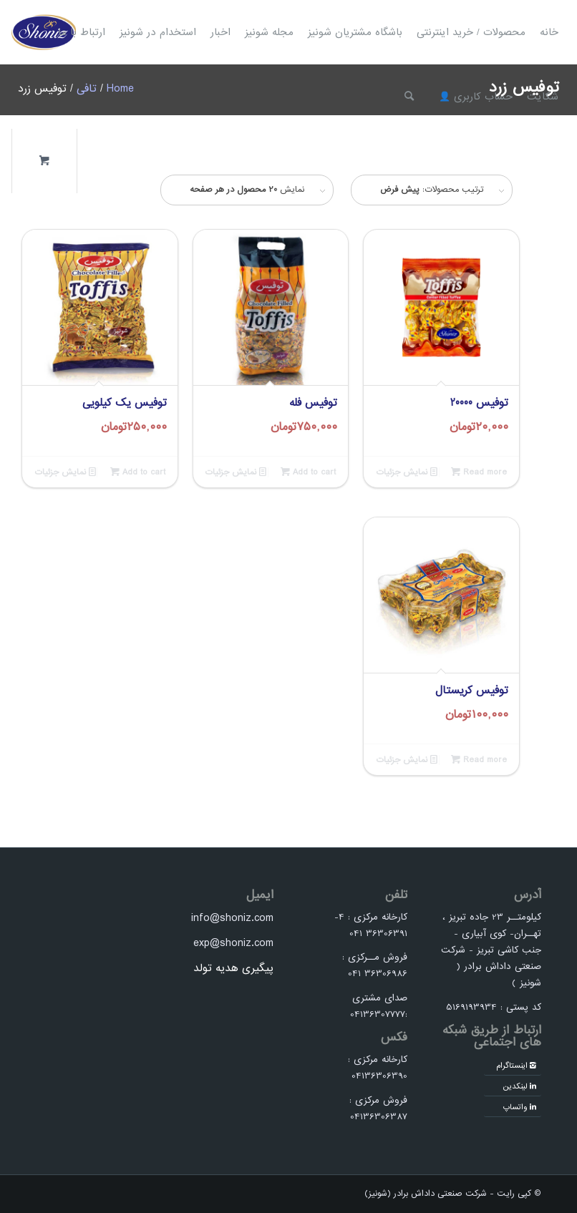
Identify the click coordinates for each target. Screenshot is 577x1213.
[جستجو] (409, 96)
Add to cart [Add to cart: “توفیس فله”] (308, 472)
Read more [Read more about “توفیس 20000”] (479, 472)
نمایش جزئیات (406, 472)
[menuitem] (549, 32)
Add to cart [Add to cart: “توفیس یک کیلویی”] (137, 472)
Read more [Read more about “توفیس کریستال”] (479, 759)
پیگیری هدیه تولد (233, 968)
